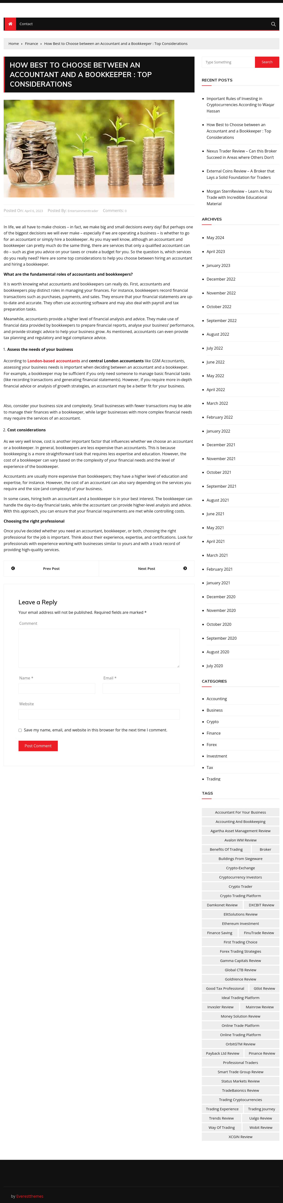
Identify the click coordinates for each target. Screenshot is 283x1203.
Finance (214, 733)
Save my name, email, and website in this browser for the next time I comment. (95, 730)
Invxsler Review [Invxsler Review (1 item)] (220, 1006)
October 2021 (219, 472)
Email (110, 678)
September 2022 (222, 320)
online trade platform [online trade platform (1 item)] (240, 1025)
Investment (217, 756)
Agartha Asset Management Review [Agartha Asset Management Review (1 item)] (241, 830)
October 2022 (219, 306)
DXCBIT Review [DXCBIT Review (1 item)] (261, 904)
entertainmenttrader (83, 211)
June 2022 (216, 362)
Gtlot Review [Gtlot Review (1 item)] (264, 988)
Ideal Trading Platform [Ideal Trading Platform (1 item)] (240, 997)
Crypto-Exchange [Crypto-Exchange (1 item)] (240, 867)
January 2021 (218, 583)
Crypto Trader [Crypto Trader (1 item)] (240, 886)
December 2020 (221, 596)
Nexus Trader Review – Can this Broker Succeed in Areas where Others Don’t (242, 154)
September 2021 (222, 486)
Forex (212, 745)
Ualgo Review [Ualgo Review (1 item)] (260, 1118)
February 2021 (220, 569)
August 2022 (218, 334)
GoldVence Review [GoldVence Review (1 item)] (240, 979)
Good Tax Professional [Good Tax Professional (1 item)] (225, 988)
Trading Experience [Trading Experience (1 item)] (222, 1108)
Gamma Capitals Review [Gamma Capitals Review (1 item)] (240, 960)
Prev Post (51, 568)
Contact (26, 23)
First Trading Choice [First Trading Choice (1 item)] (240, 942)
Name (26, 678)
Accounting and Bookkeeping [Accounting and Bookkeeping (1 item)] (240, 821)
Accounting (217, 699)
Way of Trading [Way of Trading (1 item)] (222, 1127)
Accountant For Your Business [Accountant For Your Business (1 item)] (240, 812)
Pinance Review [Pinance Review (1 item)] (262, 1053)
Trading (214, 779)
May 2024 (215, 237)
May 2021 (215, 527)
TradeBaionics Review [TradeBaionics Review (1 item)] (240, 1090)
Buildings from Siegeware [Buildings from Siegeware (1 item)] (241, 858)
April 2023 (216, 251)
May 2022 (215, 375)
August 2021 (218, 500)
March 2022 (217, 403)
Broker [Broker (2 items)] (265, 849)
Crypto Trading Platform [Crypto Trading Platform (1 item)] (240, 895)
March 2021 (217, 555)
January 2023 (218, 265)
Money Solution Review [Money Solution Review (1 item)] (240, 1016)
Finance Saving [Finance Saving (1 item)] (219, 932)
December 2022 (221, 279)
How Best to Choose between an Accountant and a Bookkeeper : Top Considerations (239, 131)
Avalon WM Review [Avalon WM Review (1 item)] (240, 840)
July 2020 (215, 665)
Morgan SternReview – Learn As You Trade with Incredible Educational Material (239, 197)
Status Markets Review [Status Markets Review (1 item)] (240, 1081)
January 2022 (218, 431)
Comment (28, 623)
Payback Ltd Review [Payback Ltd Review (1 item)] (222, 1053)
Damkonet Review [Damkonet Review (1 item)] (222, 904)
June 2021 (216, 513)
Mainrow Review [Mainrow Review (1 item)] (260, 1006)
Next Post (146, 568)
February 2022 (220, 417)
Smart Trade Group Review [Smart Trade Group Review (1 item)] (240, 1071)
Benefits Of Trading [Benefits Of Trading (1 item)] (226, 849)
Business (215, 710)
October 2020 (219, 624)
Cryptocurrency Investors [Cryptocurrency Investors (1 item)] (240, 877)
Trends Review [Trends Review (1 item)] (221, 1118)
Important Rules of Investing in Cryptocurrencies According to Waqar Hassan (240, 105)
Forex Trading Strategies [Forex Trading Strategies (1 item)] (240, 951)
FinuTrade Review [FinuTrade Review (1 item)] (259, 932)
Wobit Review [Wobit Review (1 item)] (261, 1127)
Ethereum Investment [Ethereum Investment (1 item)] (240, 923)
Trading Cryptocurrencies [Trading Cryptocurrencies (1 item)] (240, 1099)
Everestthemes (29, 1196)
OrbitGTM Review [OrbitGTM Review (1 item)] (240, 1043)
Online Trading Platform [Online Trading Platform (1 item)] (240, 1034)
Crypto (213, 722)
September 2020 (222, 638)
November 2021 (221, 458)
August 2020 (218, 652)
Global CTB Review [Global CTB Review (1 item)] (240, 969)
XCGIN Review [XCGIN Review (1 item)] (240, 1136)
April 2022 (216, 389)
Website (26, 704)
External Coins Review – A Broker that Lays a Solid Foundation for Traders (240, 174)
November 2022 (221, 293)
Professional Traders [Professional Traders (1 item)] (240, 1062)
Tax (210, 767)
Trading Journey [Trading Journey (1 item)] (261, 1108)
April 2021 (216, 541)
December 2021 (221, 444)
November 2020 (221, 610)
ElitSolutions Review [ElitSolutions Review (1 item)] (240, 914)
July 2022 (215, 348)
